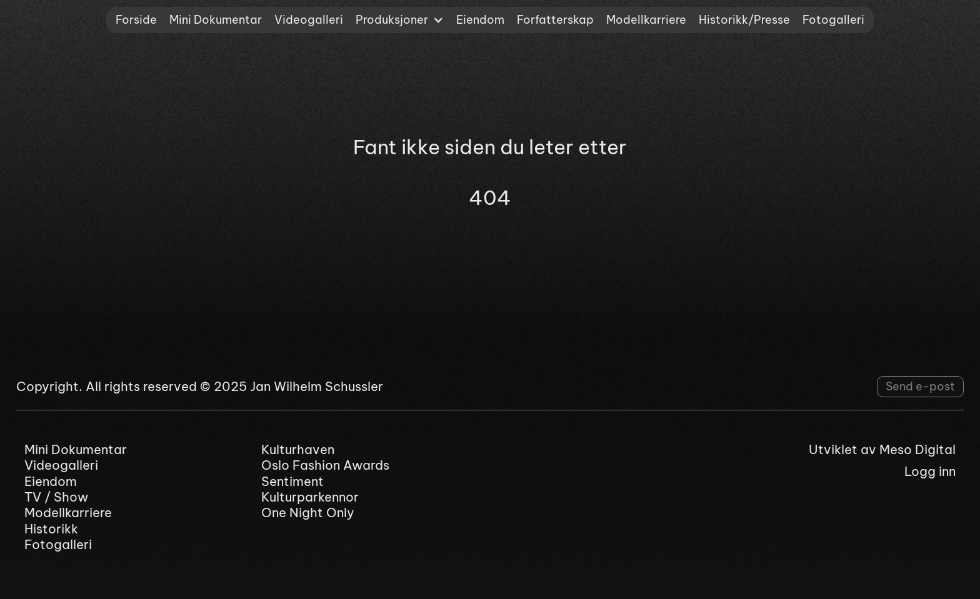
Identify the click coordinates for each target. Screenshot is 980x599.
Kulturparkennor (310, 497)
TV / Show (56, 497)
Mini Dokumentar (215, 19)
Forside (136, 19)
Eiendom (480, 19)
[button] (399, 20)
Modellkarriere (646, 19)
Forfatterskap (555, 19)
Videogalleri (308, 19)
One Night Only (307, 512)
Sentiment (292, 481)
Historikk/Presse (744, 19)
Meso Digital (917, 449)
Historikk (51, 529)
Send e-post (920, 386)
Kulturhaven (297, 449)
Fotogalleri (833, 19)
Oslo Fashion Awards (325, 465)
